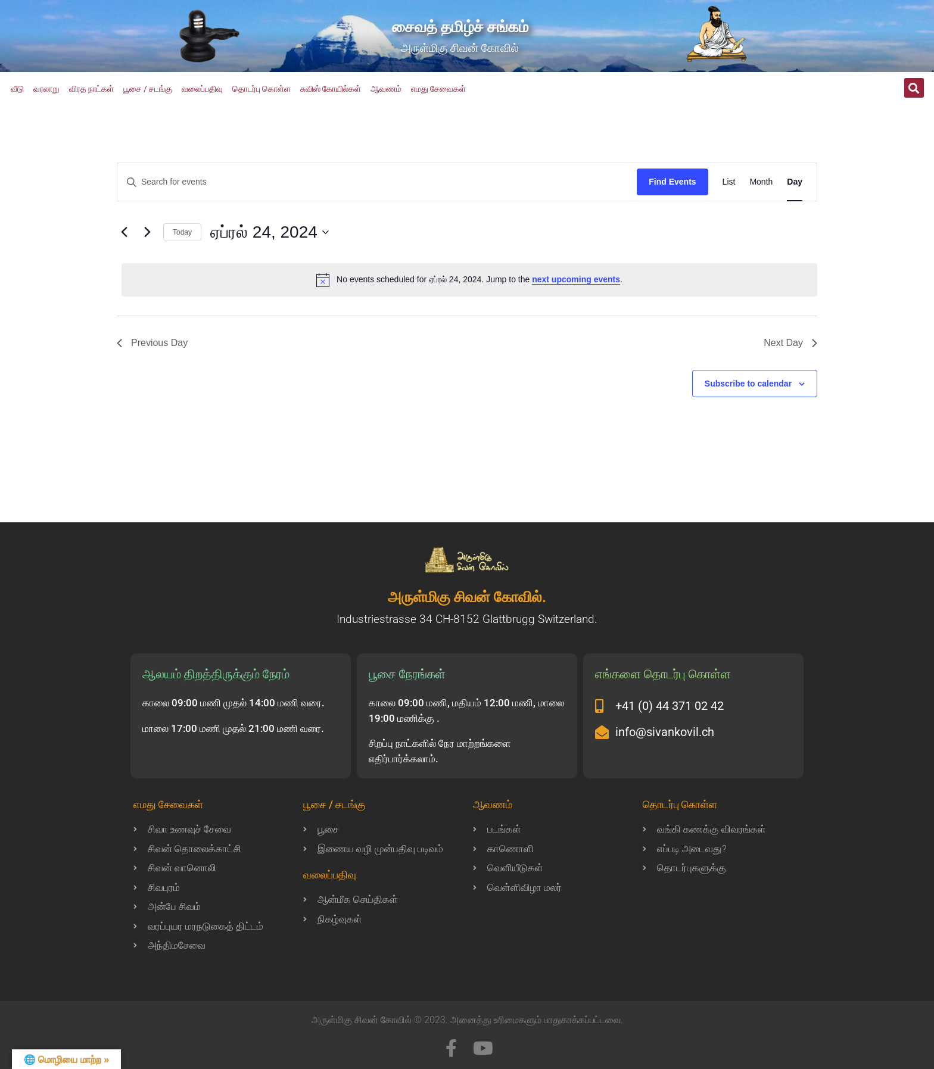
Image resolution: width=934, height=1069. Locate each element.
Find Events (672, 181)
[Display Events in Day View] (794, 182)
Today (182, 232)
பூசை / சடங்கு (147, 89)
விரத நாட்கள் (91, 89)
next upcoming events (576, 279)
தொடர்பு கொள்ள (261, 89)
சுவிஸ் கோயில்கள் (330, 89)
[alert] (469, 280)
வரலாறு (46, 89)
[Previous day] (124, 232)
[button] (914, 88)
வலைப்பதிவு (202, 89)
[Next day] (147, 232)
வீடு (17, 89)
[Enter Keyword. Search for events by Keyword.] (377, 182)
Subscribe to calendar (748, 383)
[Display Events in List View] (729, 182)
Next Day (790, 343)
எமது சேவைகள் (438, 89)
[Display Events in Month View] (761, 182)
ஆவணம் (386, 89)
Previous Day (152, 343)
